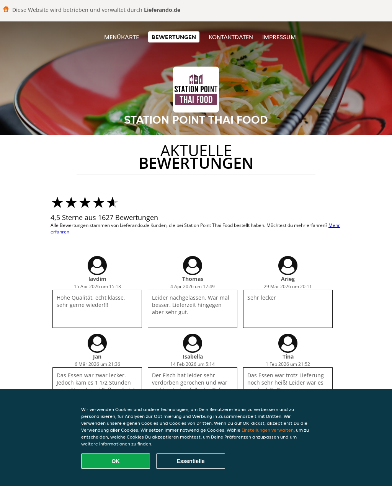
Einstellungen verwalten (268, 430)
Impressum (279, 37)
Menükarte (121, 37)
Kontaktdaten (231, 37)
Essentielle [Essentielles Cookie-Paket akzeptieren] (190, 461)
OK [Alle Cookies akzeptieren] (116, 461)
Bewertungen (174, 37)
